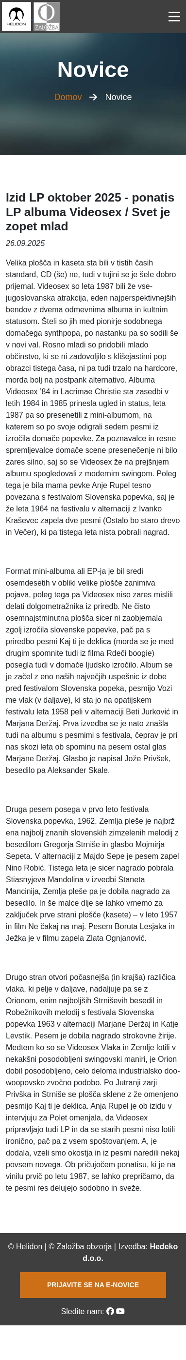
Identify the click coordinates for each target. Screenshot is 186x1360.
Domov (68, 97)
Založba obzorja (84, 1246)
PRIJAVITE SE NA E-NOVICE (93, 1285)
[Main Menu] (174, 16)
